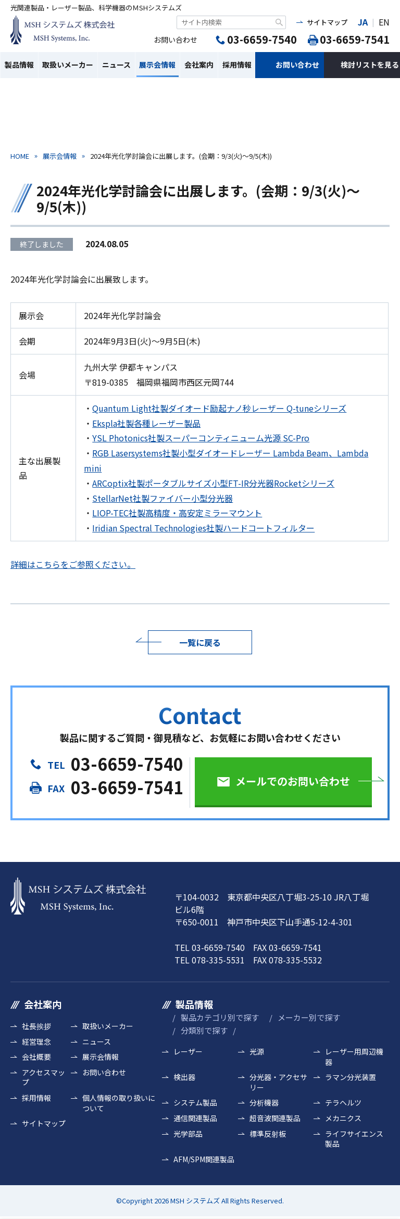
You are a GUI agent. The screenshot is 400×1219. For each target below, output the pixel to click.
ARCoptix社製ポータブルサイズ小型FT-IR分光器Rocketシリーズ (213, 483)
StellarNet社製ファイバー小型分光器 (162, 498)
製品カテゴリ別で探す (220, 1017)
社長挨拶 (36, 1026)
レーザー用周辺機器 (354, 1057)
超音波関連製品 (275, 1118)
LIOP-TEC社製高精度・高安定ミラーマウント (177, 512)
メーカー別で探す (309, 1017)
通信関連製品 (195, 1118)
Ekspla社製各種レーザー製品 (146, 423)
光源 (256, 1052)
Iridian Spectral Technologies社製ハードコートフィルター (203, 528)
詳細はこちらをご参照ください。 (72, 564)
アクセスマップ (43, 1078)
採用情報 (237, 64)
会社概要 (36, 1057)
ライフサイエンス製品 (354, 1139)
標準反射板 (267, 1134)
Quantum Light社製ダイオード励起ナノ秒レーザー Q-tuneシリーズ (219, 408)
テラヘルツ (343, 1103)
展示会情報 (157, 64)
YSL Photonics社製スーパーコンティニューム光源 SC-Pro (200, 437)
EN (384, 22)
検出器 (184, 1077)
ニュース (116, 64)
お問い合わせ (297, 64)
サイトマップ (327, 22)
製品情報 (19, 64)
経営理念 (36, 1042)
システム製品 (195, 1103)
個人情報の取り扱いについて (118, 1103)
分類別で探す (204, 1030)
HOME (19, 156)
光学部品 (188, 1134)
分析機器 (264, 1103)
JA (363, 22)
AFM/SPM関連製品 (203, 1159)
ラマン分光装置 (350, 1077)
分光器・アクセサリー (278, 1082)
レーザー (188, 1052)
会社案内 (199, 64)
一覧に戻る (200, 642)
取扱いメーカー (67, 64)
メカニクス (343, 1118)
